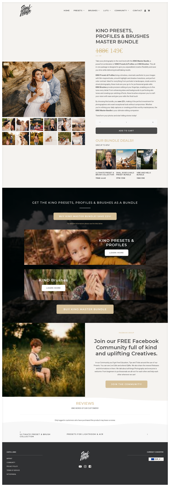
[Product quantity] (126, 122)
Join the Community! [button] (126, 384)
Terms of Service (13, 470)
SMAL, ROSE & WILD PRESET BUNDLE (125, 174)
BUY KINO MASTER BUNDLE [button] (85, 309)
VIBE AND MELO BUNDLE (144, 174)
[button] (43, 89)
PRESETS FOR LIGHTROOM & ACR (85, 434)
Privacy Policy (12, 466)
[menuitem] (66, 10)
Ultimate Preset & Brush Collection (105, 174)
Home (67, 10)
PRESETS (79, 10)
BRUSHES (93, 10)
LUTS (107, 10)
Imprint (9, 458)
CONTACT (137, 10)
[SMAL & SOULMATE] (26, 10)
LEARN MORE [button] (116, 253)
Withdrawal (11, 474)
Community (122, 10)
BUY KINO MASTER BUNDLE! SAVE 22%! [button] (85, 216)
